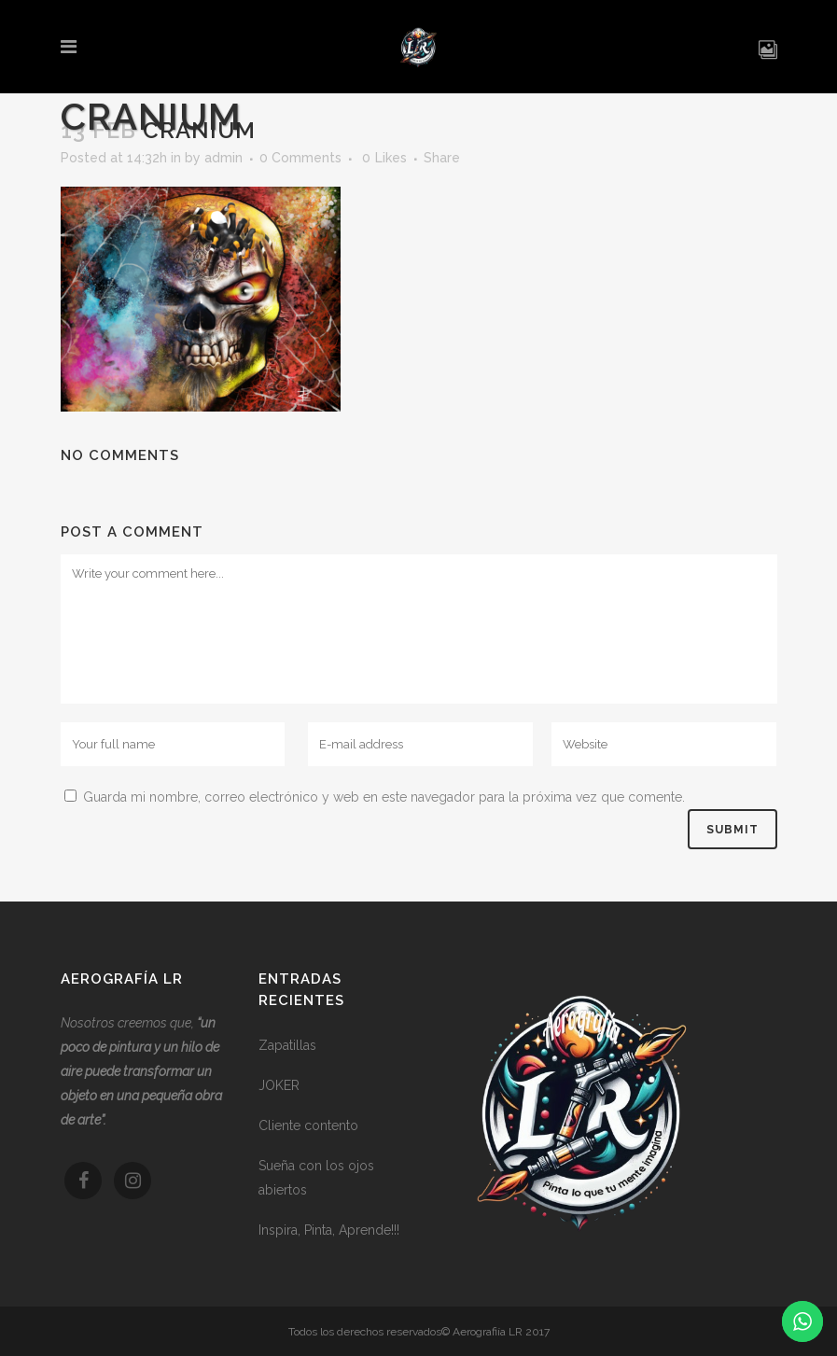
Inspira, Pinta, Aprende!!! (328, 1230)
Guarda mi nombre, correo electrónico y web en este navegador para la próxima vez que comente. (384, 797)
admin (223, 157)
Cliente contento (308, 1125)
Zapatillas (287, 1045)
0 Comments (300, 157)
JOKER (279, 1085)
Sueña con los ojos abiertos (316, 1177)
